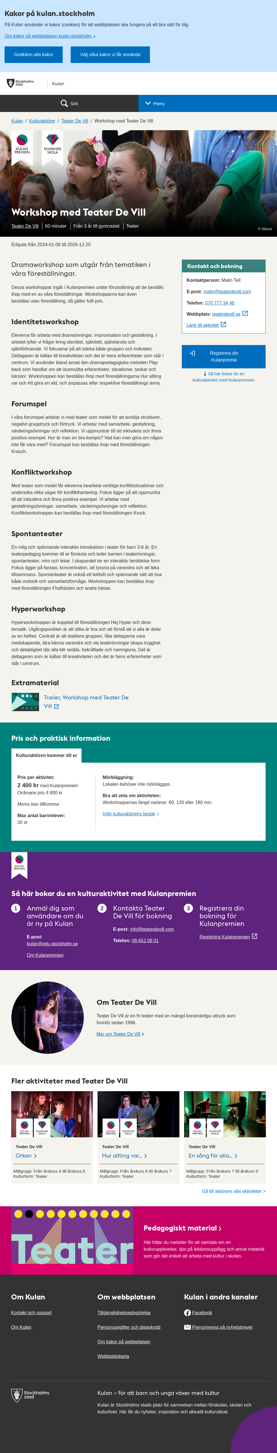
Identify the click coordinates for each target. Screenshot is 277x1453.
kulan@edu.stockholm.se (52, 943)
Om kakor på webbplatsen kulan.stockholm (49, 36)
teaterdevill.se (226, 314)
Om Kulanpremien (45, 955)
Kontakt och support (31, 1312)
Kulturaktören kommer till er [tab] (46, 755)
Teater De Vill (24, 226)
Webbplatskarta (113, 1356)
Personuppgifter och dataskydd (128, 1327)
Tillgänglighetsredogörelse (123, 1312)
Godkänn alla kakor (33, 54)
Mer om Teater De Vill (118, 1034)
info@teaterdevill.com (152, 929)
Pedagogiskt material (183, 1227)
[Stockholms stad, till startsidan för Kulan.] (138, 83)
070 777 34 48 (219, 303)
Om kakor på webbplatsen (123, 1341)
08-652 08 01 (145, 940)
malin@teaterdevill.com (227, 291)
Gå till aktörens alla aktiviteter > (234, 1191)
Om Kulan (21, 1327)
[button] (207, 103)
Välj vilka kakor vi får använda (110, 54)
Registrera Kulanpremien (224, 936)
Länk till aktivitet (203, 325)
